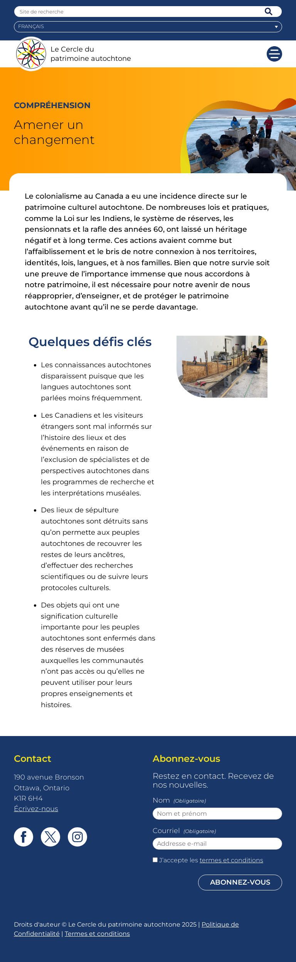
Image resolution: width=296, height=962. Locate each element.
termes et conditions (231, 860)
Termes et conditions (97, 933)
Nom (180, 801)
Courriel (185, 831)
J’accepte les (211, 860)
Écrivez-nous (36, 809)
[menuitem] (148, 27)
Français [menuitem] (31, 26)
